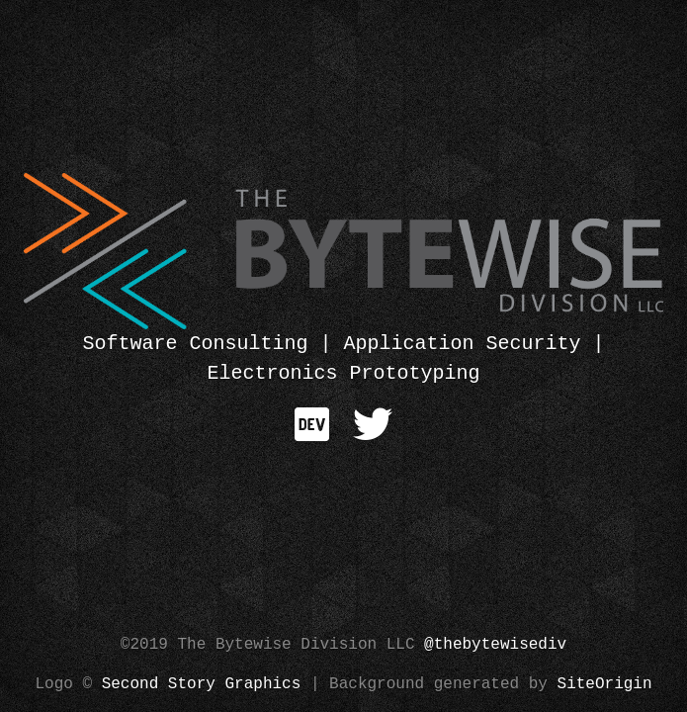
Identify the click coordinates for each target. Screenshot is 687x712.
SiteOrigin (605, 684)
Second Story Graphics (201, 684)
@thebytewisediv (495, 645)
